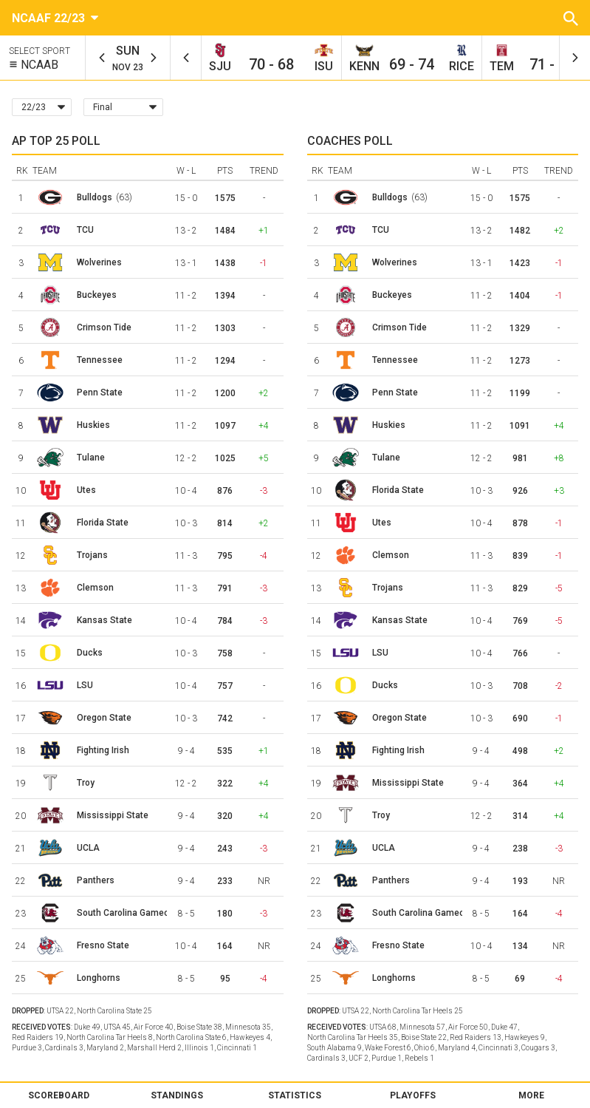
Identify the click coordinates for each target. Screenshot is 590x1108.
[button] (571, 17)
